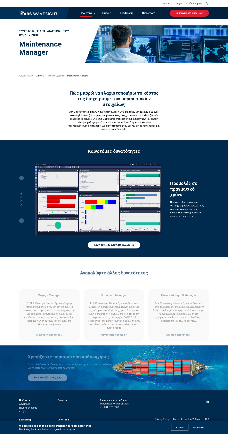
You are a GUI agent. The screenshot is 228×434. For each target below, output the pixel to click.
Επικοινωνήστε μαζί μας (189, 13)
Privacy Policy (162, 419)
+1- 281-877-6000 (109, 407)
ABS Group (195, 419)
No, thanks (198, 427)
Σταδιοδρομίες (194, 3)
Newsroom (148, 13)
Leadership (126, 13)
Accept (180, 427)
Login (179, 3)
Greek (166, 3)
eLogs (22, 411)
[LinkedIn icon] (207, 401)
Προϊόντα (86, 13)
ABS (207, 419)
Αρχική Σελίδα (26, 76)
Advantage (24, 404)
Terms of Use (180, 419)
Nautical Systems (56, 76)
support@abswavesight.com (114, 403)
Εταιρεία (105, 13)
